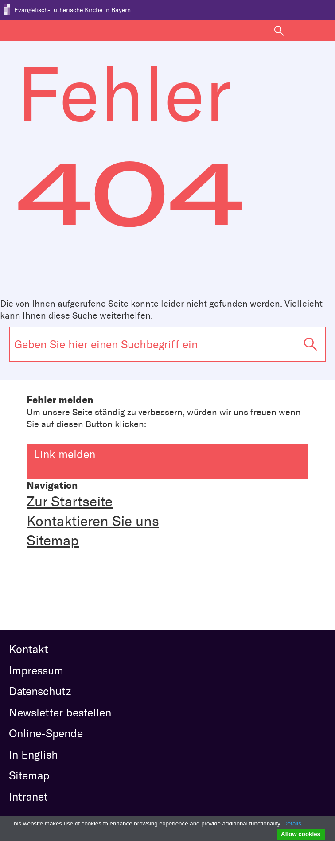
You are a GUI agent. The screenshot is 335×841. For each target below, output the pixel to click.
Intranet (28, 796)
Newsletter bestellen (60, 712)
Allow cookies (300, 834)
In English (33, 754)
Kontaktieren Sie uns (93, 521)
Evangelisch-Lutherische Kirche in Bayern (72, 10)
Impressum (36, 670)
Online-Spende (46, 733)
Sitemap (53, 540)
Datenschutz (40, 691)
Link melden (171, 452)
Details (292, 823)
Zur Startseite (70, 501)
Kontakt (28, 649)
